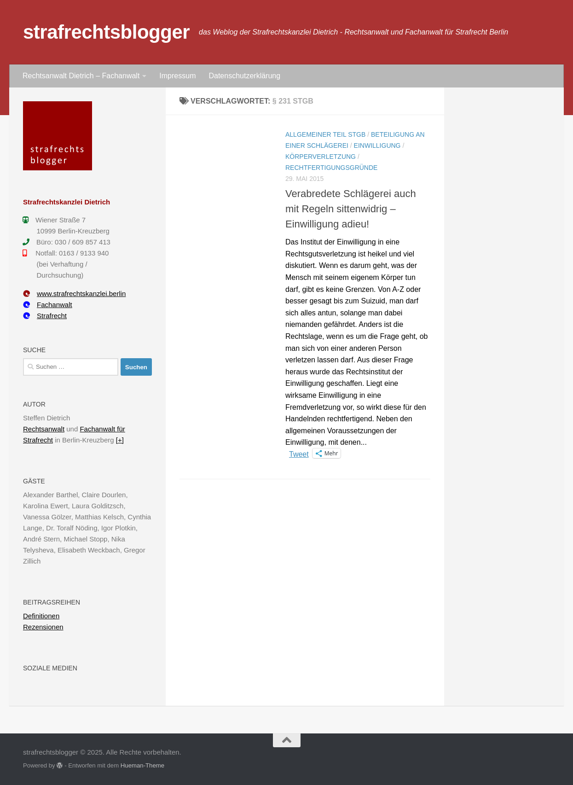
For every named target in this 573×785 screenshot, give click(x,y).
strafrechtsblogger (106, 32)
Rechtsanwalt (43, 429)
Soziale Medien (50, 668)
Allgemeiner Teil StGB (325, 134)
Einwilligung (377, 145)
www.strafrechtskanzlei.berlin (74, 293)
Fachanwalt (47, 304)
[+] (120, 440)
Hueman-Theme (142, 765)
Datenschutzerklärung (244, 76)
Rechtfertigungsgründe (331, 167)
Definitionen (41, 616)
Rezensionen (43, 627)
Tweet (299, 453)
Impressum (177, 76)
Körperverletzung (320, 156)
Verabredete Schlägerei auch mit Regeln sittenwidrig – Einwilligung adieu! (350, 209)
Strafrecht (45, 316)
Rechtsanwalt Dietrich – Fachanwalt (81, 76)
